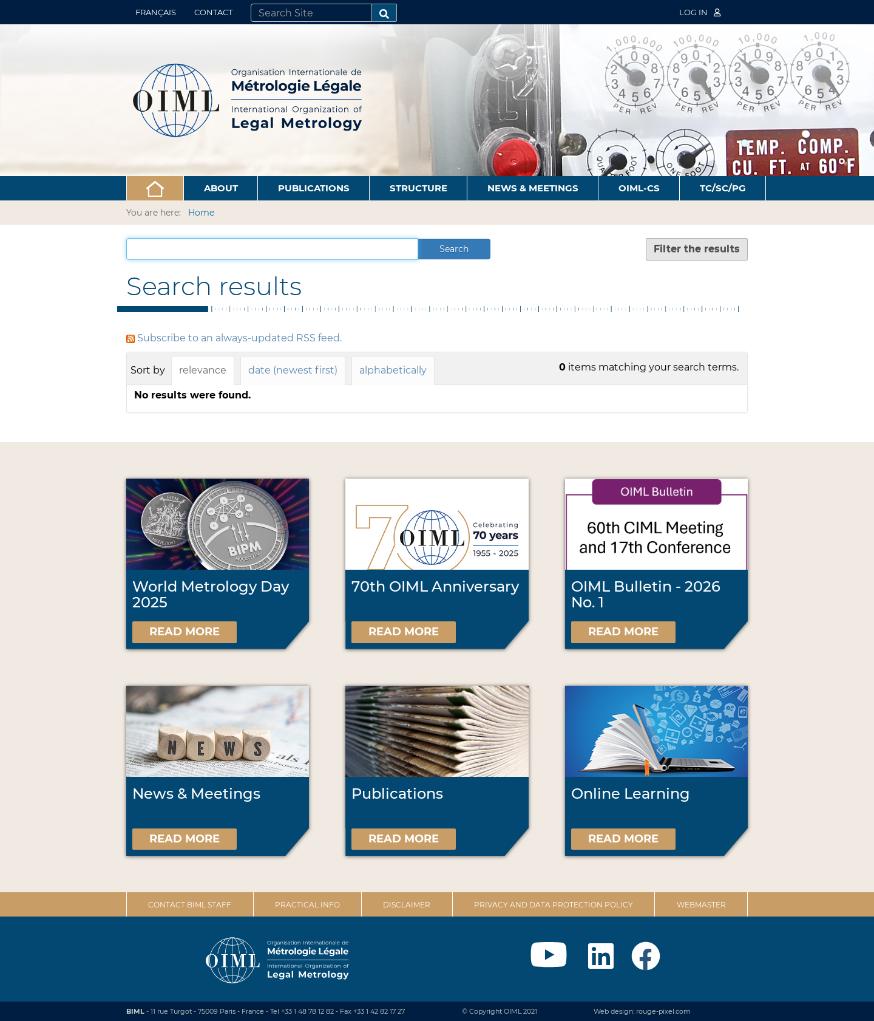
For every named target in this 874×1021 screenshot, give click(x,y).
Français (155, 12)
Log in (699, 12)
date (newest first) (292, 370)
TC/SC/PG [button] (723, 188)
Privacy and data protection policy (553, 904)
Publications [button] (314, 188)
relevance (202, 370)
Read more (184, 631)
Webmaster (701, 904)
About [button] (221, 188)
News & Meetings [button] (532, 188)
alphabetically (393, 370)
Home (201, 212)
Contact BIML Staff (189, 904)
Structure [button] (418, 188)
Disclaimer (406, 904)
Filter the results (697, 248)
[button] (155, 188)
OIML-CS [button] (639, 188)
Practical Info (307, 904)
